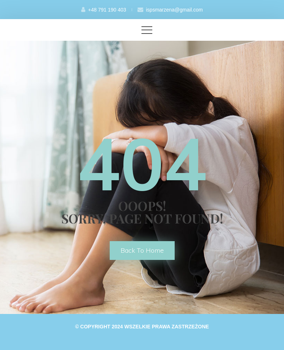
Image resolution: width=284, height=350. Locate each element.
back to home (142, 250)
